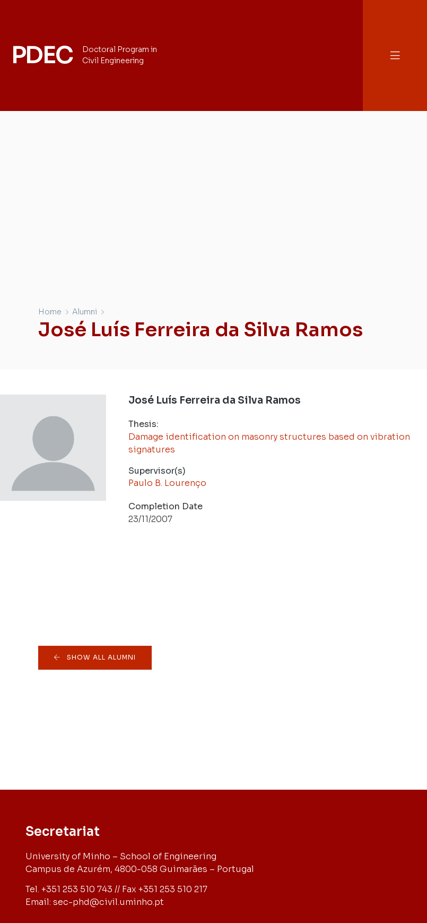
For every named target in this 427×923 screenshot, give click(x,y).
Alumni (84, 312)
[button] (395, 55)
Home (50, 312)
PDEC (42, 55)
